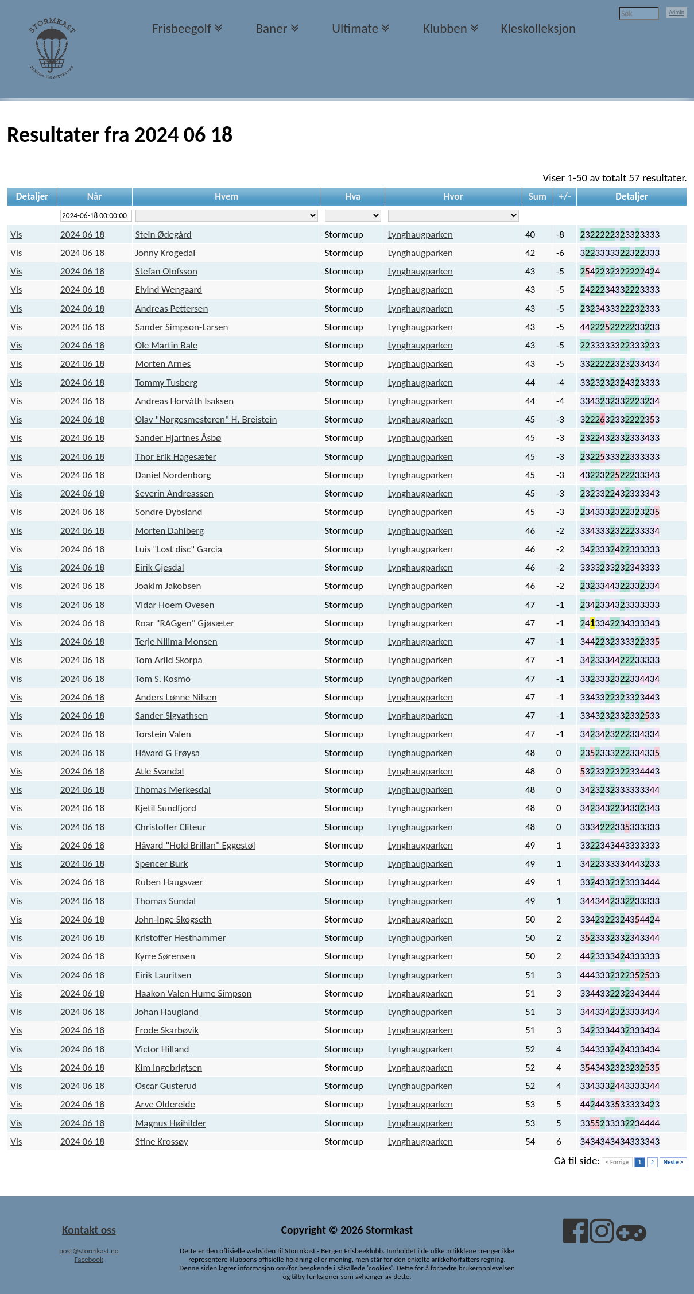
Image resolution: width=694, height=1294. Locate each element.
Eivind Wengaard (169, 290)
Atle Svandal (159, 771)
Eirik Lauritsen (163, 975)
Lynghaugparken (420, 234)
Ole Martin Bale (166, 345)
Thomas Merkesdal (173, 790)
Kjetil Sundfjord (165, 808)
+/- (565, 197)
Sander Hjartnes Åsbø (178, 438)
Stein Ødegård (163, 234)
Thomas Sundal (165, 901)
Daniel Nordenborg (173, 475)
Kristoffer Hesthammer (180, 938)
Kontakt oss (89, 1230)
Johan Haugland (167, 1012)
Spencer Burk (161, 864)
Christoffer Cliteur (170, 827)
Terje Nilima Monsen (176, 642)
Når (94, 197)
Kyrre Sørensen (165, 956)
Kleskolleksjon (538, 28)
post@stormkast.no (89, 1250)
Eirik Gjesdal (159, 567)
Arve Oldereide (165, 1104)
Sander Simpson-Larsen (181, 327)
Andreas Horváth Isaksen (184, 401)
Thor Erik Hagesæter (175, 457)
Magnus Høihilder (170, 1123)
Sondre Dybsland (169, 512)
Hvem (226, 197)
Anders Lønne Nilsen (176, 697)
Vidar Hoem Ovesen (175, 605)
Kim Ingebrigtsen (169, 1067)
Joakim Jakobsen (168, 586)
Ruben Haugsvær (169, 882)
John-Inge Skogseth (173, 919)
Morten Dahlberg (169, 531)
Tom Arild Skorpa (169, 660)
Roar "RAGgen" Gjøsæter (184, 623)
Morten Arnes (163, 364)
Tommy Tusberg (166, 383)
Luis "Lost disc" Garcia (178, 549)
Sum (537, 197)
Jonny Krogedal (165, 253)
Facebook (89, 1259)
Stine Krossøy (161, 1142)
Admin (676, 12)
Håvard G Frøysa (167, 753)
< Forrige (617, 1162)
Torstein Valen (163, 734)
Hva (352, 197)
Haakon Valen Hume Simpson (193, 993)
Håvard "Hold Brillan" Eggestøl (195, 845)
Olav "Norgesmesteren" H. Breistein (206, 419)
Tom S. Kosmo (163, 679)
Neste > (673, 1162)
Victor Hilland (162, 1049)
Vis (16, 234)
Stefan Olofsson (166, 271)
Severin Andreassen (174, 493)
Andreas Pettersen (171, 309)
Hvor (453, 197)
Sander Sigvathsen (171, 716)
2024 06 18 (82, 234)
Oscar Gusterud (166, 1086)
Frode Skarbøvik (167, 1030)
